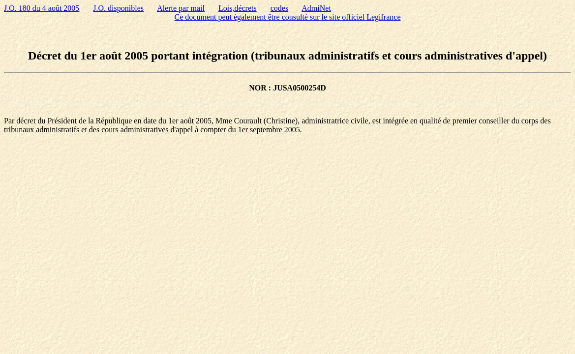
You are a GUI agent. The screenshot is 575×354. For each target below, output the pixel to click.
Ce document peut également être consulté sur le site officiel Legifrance (288, 17)
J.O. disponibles (118, 8)
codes (279, 8)
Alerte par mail (181, 8)
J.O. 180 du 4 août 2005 (41, 8)
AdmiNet (316, 8)
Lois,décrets (237, 8)
